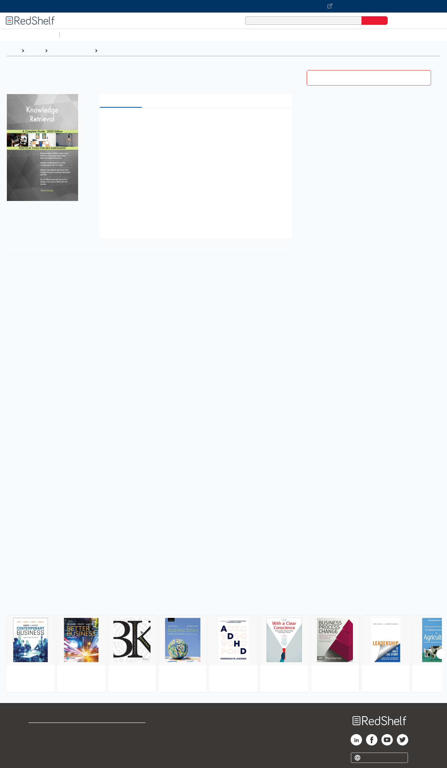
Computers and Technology (163, 34)
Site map (38, 757)
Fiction (322, 34)
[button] (197, 121)
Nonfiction (345, 34)
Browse (34, 50)
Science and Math (111, 34)
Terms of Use (122, 729)
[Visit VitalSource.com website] (223, 6)
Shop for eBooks (47, 729)
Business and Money (71, 50)
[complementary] (223, 643)
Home (13, 50)
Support (37, 738)
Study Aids (77, 34)
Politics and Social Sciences (281, 34)
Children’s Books (378, 34)
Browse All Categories (29, 34)
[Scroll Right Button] (441, 654)
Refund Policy (121, 738)
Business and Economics (221, 34)
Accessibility (120, 748)
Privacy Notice (44, 748)
